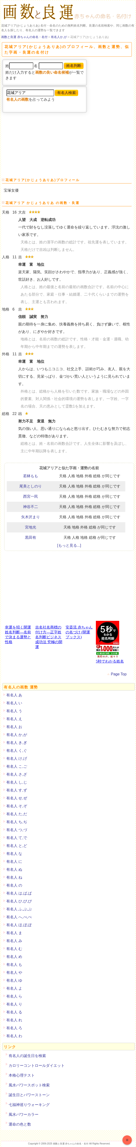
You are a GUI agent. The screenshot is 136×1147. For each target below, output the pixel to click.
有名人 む (14, 949)
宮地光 (30, 527)
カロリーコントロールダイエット (37, 1066)
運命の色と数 (20, 1124)
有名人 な (14, 854)
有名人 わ (14, 1036)
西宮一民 (30, 496)
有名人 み (14, 941)
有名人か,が (59, 37)
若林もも (30, 476)
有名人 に (14, 862)
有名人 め (14, 957)
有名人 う (14, 711)
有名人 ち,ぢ (16, 822)
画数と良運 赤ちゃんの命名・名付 (24, 37)
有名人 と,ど (16, 846)
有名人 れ (14, 1020)
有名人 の (14, 885)
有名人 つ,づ (16, 830)
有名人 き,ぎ (16, 743)
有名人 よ (14, 988)
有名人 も (14, 965)
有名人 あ (14, 695)
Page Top (118, 674)
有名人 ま (14, 933)
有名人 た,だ (16, 814)
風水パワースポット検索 (29, 1085)
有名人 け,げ (16, 758)
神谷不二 (30, 507)
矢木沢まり (30, 517)
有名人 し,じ (16, 782)
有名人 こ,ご (16, 766)
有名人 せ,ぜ (16, 798)
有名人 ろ (14, 1028)
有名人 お (14, 727)
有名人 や (14, 972)
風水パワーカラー (23, 1114)
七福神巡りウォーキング (29, 1105)
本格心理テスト (22, 1075)
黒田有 (30, 537)
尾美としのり (30, 486)
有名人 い (14, 703)
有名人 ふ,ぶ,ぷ (19, 909)
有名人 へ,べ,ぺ (19, 917)
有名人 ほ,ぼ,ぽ (19, 925)
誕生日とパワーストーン (29, 1095)
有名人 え (14, 719)
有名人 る (14, 1012)
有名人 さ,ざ (16, 774)
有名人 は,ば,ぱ (19, 893)
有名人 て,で (16, 838)
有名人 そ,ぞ (16, 806)
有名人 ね (14, 877)
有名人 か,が (16, 735)
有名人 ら (14, 996)
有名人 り (14, 1004)
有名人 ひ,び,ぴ (19, 901)
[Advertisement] (38, 143)
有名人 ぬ (14, 869)
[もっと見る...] (69, 545)
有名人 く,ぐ (16, 751)
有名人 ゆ (14, 980)
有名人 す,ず (16, 790)
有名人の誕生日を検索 (27, 1056)
